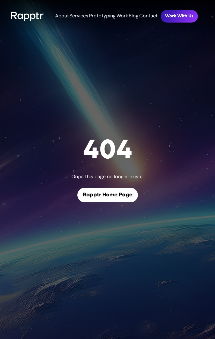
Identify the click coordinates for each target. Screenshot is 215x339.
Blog (133, 16)
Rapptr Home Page (107, 195)
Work (122, 16)
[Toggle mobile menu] (212, 16)
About (62, 16)
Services (78, 16)
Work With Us (179, 16)
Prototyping (102, 16)
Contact (148, 16)
